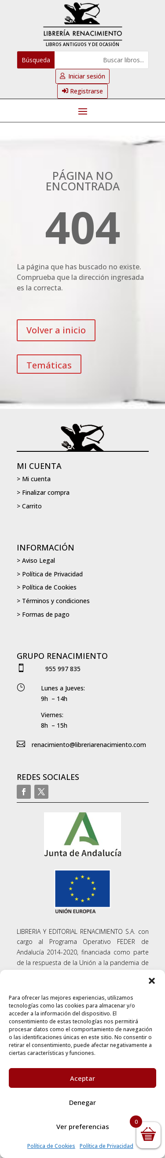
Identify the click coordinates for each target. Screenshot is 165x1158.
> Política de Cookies (47, 587)
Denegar (82, 1102)
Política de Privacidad (106, 1146)
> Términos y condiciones (53, 601)
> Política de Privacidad (50, 574)
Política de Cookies (51, 1146)
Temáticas (49, 365)
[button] (151, 980)
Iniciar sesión (86, 76)
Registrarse (86, 91)
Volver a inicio (56, 330)
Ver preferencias (82, 1126)
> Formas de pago (43, 614)
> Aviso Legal (36, 560)
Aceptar (82, 1078)
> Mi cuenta (34, 479)
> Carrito (29, 506)
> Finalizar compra (43, 492)
